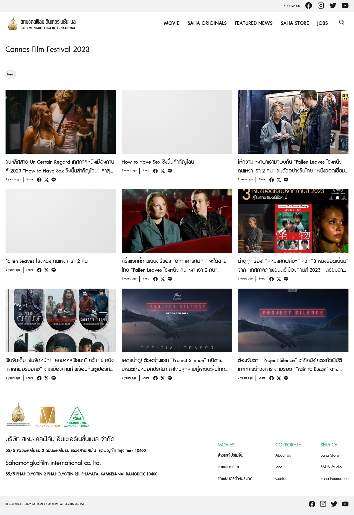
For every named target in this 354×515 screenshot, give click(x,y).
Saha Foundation (334, 478)
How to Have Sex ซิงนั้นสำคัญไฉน (158, 162)
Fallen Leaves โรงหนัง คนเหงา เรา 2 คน (47, 261)
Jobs (321, 23)
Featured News (252, 23)
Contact (281, 478)
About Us (283, 455)
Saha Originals (205, 23)
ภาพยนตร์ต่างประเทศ (235, 478)
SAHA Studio (331, 467)
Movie (170, 23)
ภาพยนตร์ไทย (229, 467)
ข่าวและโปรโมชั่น (230, 455)
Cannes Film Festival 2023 (50, 49)
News (11, 74)
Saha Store (293, 23)
